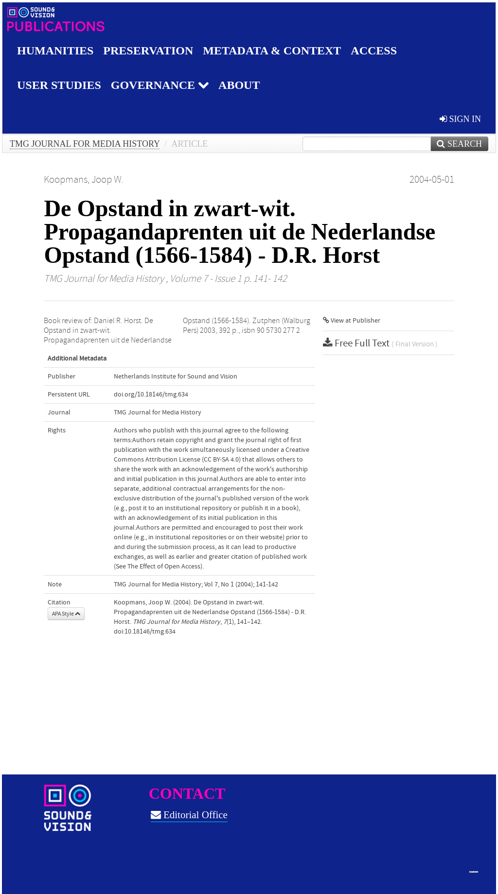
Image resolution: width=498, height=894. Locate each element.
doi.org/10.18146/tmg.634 (151, 394)
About (239, 85)
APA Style (66, 613)
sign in (460, 119)
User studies (59, 85)
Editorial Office (189, 815)
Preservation (148, 50)
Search (459, 144)
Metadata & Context (272, 50)
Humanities (55, 50)
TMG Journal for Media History (85, 144)
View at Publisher (351, 321)
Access (374, 50)
